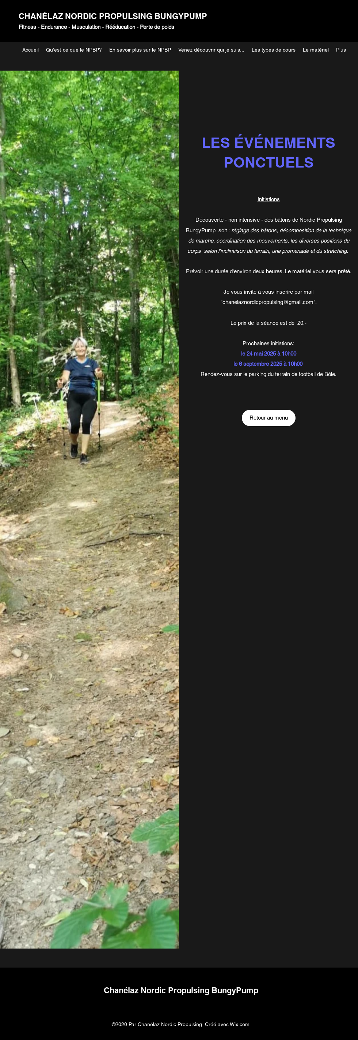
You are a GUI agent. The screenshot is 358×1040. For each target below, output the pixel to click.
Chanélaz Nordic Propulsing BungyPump (181, 990)
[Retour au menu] (269, 418)
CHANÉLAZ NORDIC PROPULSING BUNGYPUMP (113, 16)
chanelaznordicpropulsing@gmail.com (267, 302)
